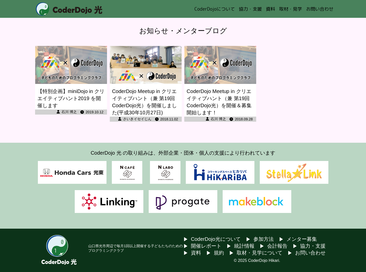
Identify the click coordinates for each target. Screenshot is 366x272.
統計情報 (244, 246)
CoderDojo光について (216, 239)
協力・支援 (250, 9)
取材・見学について (259, 253)
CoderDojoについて (214, 9)
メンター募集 (301, 239)
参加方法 (263, 239)
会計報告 (277, 246)
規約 (219, 253)
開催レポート (206, 246)
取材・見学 (290, 9)
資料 (270, 9)
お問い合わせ (319, 9)
